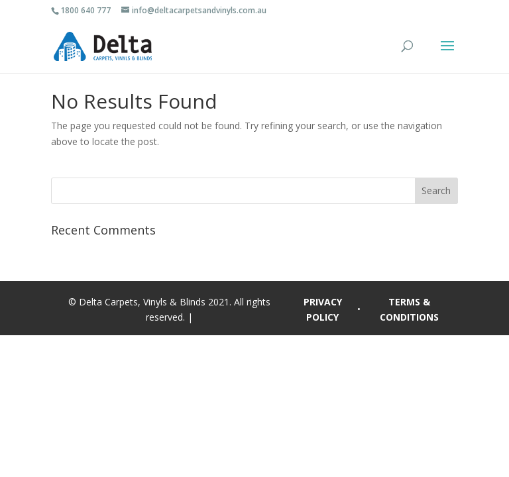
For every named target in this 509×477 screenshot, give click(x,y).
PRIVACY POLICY (323, 309)
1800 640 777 (85, 10)
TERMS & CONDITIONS (409, 309)
